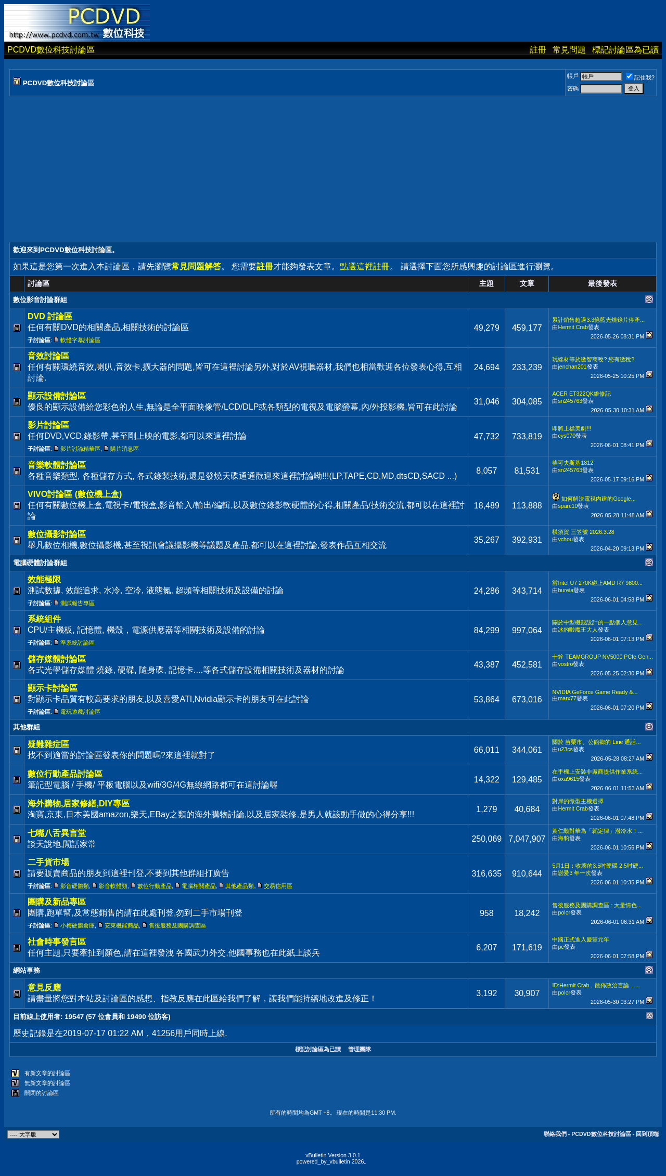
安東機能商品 (122, 925)
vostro (565, 664)
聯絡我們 (555, 1134)
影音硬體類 (74, 886)
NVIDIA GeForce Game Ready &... (594, 692)
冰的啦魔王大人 (578, 629)
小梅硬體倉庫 (77, 925)
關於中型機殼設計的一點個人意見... (597, 622)
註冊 (538, 49)
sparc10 (568, 506)
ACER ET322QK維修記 (581, 393)
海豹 (563, 838)
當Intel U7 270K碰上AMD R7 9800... (597, 583)
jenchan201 (572, 366)
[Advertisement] (321, 169)
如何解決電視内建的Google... (598, 498)
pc (560, 947)
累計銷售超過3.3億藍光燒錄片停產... (598, 320)
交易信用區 (278, 886)
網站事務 (26, 970)
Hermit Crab (572, 327)
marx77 (567, 698)
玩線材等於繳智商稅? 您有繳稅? (593, 359)
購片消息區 (124, 449)
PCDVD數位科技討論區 (51, 49)
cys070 (566, 436)
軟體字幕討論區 (80, 340)
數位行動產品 (154, 886)
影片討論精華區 (80, 449)
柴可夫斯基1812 (572, 463)
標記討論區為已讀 (625, 49)
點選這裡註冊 (365, 266)
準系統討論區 (77, 642)
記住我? (640, 77)
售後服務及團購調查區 (177, 925)
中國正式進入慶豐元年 (580, 939)
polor (564, 912)
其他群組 (26, 727)
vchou (565, 539)
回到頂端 (647, 1134)
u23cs (565, 749)
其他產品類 (239, 886)
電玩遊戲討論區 (80, 712)
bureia (565, 590)
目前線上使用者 (36, 1017)
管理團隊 (359, 1049)
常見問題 (569, 49)
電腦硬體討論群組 (40, 563)
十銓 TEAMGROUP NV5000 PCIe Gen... (602, 657)
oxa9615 (568, 779)
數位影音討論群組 (40, 300)
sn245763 (570, 401)
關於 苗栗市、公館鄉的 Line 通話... (596, 742)
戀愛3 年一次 (574, 873)
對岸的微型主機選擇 (578, 801)
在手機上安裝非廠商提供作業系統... (597, 771)
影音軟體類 (113, 886)
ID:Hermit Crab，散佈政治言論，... (595, 985)
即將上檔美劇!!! (571, 428)
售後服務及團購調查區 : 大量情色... (597, 905)
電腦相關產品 (199, 886)
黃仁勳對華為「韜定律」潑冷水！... (597, 831)
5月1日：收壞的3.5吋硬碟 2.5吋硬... (597, 866)
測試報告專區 (77, 603)
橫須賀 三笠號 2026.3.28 (583, 532)
